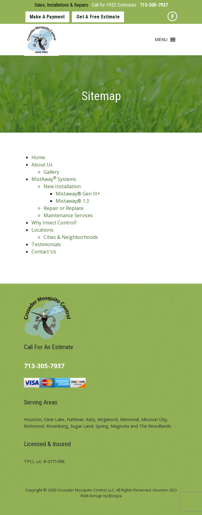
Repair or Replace (63, 208)
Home (38, 157)
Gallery (51, 172)
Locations (42, 230)
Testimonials (46, 244)
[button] (161, 40)
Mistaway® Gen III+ (78, 193)
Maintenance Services (68, 215)
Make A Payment (47, 17)
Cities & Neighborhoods (71, 237)
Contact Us (43, 251)
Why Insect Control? (54, 222)
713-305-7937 (154, 5)
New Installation (62, 186)
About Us (42, 164)
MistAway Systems (53, 179)
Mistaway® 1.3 (72, 201)
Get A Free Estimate (98, 17)
